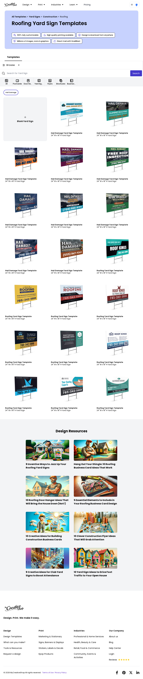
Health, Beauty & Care (85, 642)
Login (111, 653)
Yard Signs (35, 16)
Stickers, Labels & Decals (51, 648)
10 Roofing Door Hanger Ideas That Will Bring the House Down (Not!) (47, 501)
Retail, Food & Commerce (87, 648)
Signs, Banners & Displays (51, 642)
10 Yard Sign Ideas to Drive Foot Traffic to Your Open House (93, 573)
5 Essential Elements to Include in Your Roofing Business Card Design (95, 501)
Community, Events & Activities (85, 655)
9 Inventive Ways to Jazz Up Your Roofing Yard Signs (46, 465)
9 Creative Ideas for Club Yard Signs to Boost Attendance (44, 573)
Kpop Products (46, 653)
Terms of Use (48, 672)
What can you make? (14, 642)
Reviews (119, 659)
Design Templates (12, 636)
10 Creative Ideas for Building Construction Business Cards (44, 537)
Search (136, 73)
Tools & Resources (12, 648)
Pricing (87, 4)
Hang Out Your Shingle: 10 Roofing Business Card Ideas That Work (94, 465)
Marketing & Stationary (50, 636)
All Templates (19, 16)
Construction (50, 16)
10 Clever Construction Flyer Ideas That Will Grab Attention (95, 537)
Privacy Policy (61, 672)
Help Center (115, 648)
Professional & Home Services (89, 636)
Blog (111, 642)
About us (113, 636)
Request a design (12, 653)
